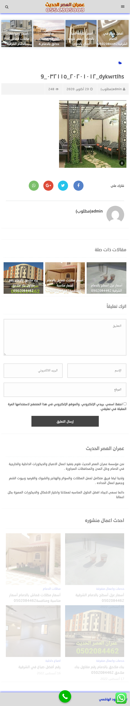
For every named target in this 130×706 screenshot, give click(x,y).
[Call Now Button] (65, 696)
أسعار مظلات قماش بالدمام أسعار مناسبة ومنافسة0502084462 (65, 285)
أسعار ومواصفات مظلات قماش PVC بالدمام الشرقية (16, 38)
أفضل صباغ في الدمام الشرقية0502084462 (113, 38)
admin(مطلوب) (113, 89)
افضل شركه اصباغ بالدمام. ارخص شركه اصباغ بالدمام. (81, 38)
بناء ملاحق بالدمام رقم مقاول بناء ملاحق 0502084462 (23, 285)
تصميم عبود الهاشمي (113, 699)
